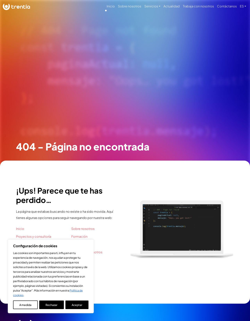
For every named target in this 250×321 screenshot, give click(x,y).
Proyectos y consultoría (33, 236)
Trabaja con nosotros (198, 6)
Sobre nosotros (129, 6)
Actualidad (171, 6)
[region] (51, 276)
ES (242, 6)
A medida (25, 305)
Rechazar (51, 305)
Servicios (151, 6)
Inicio (111, 6)
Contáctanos (227, 6)
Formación (79, 236)
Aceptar (77, 305)
